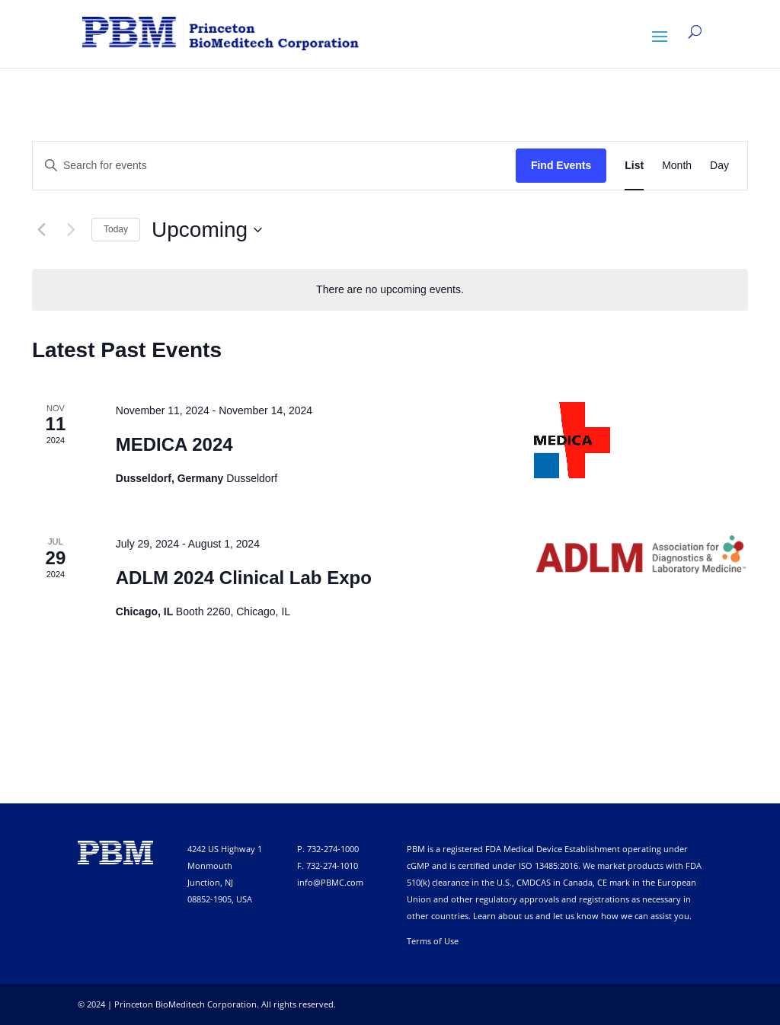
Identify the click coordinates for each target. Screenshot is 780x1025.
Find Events (561, 165)
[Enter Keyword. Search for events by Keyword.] (274, 166)
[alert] (390, 290)
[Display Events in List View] (634, 166)
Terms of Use (433, 941)
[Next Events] (71, 230)
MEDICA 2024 (174, 444)
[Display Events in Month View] (677, 166)
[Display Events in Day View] (719, 166)
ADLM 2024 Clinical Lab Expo (244, 577)
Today (116, 229)
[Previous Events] (41, 230)
